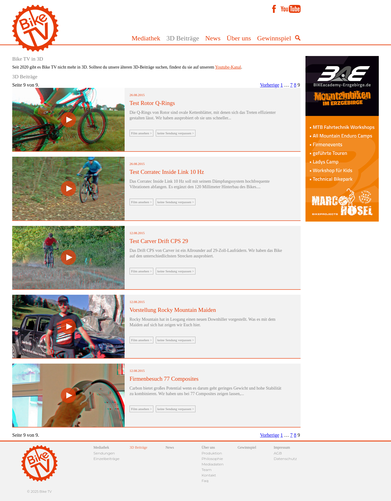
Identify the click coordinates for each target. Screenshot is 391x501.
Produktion (212, 453)
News (213, 38)
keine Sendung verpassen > (175, 133)
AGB (278, 453)
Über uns (239, 38)
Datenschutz (285, 458)
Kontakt (209, 475)
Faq (205, 480)
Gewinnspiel (274, 38)
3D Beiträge (182, 38)
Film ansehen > (141, 133)
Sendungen (104, 453)
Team (207, 469)
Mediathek (146, 38)
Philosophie (212, 458)
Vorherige (269, 85)
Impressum (282, 447)
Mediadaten (213, 464)
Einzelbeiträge (106, 458)
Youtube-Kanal (228, 67)
